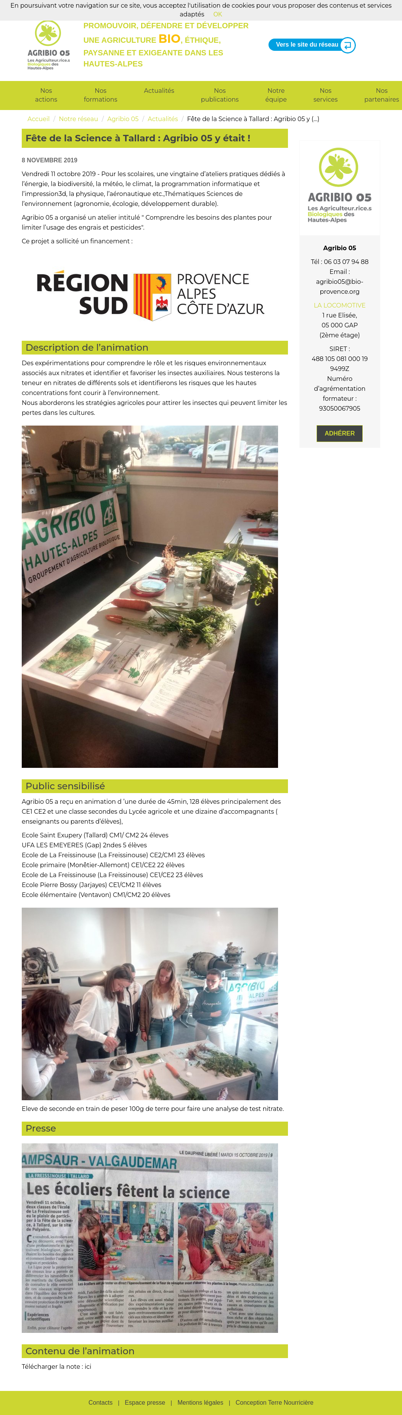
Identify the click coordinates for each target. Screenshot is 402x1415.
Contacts (100, 1402)
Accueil (38, 119)
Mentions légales (200, 1402)
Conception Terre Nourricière (275, 1402)
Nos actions (46, 95)
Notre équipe (276, 95)
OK (218, 14)
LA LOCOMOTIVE (340, 305)
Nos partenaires (381, 95)
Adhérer (340, 433)
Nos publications (220, 95)
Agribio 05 (122, 119)
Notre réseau (78, 119)
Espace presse (145, 1402)
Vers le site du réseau (313, 45)
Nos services (326, 95)
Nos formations (100, 95)
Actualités (159, 90)
